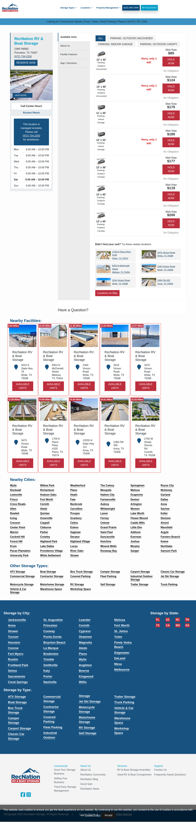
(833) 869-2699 (130, 7)
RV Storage (87, 727)
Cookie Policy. (93, 815)
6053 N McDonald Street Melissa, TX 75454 (121, 268)
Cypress (85, 631)
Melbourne (121, 669)
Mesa (118, 664)
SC (177, 619)
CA (168, 625)
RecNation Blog (89, 779)
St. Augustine (53, 619)
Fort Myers (15, 653)
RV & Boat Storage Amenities (133, 769)
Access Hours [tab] (31, 112)
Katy (46, 670)
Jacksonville (17, 619)
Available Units (22, 386)
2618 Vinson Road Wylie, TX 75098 (121, 282)
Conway (49, 631)
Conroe (13, 648)
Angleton (85, 665)
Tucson (13, 636)
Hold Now (171, 61)
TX (157, 625)
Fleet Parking (52, 727)
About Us (85, 769)
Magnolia (85, 642)
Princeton (50, 625)
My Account (148, 7)
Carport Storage (19, 728)
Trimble (48, 659)
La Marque (50, 648)
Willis (83, 682)
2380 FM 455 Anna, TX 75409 (165, 282)
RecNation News (89, 788)
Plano (83, 653)
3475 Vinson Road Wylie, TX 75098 (166, 254)
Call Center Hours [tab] (31, 106)
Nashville (50, 682)
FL (157, 619)
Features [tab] (68, 54)
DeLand (119, 658)
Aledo (83, 648)
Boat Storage (17, 702)
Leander (85, 619)
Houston (14, 642)
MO (178, 625)
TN (187, 619)
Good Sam (86, 784)
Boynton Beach (54, 642)
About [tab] (65, 45)
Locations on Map (107, 293)
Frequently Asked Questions (170, 774)
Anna (12, 625)
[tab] (74, 37)
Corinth (84, 625)
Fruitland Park (18, 665)
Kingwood (86, 676)
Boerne (84, 670)
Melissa (119, 619)
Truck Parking (124, 702)
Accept (108, 815)
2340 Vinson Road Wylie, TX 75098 (166, 268)
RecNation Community (93, 774)
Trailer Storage (124, 696)
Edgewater (121, 652)
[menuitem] (67, 8)
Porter (47, 676)
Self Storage (87, 733)
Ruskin (13, 659)
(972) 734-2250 (23, 56)
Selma (12, 670)
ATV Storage (17, 696)
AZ (167, 619)
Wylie (83, 659)
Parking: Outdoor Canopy (158, 44)
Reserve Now (25, 62)
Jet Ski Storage (90, 701)
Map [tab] (68, 63)
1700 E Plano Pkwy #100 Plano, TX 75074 (121, 255)
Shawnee (85, 636)
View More (22, 95)
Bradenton (50, 653)
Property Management (106, 8)
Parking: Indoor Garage (115, 44)
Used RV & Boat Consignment (134, 774)
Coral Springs (18, 682)
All (100, 38)
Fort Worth (122, 625)
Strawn (13, 631)
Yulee (118, 636)
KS (187, 625)
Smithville (50, 665)
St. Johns (121, 631)
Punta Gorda (52, 636)
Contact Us (160, 769)
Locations (84, 8)
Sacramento (16, 676)
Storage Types (66, 8)
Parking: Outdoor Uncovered (131, 38)
